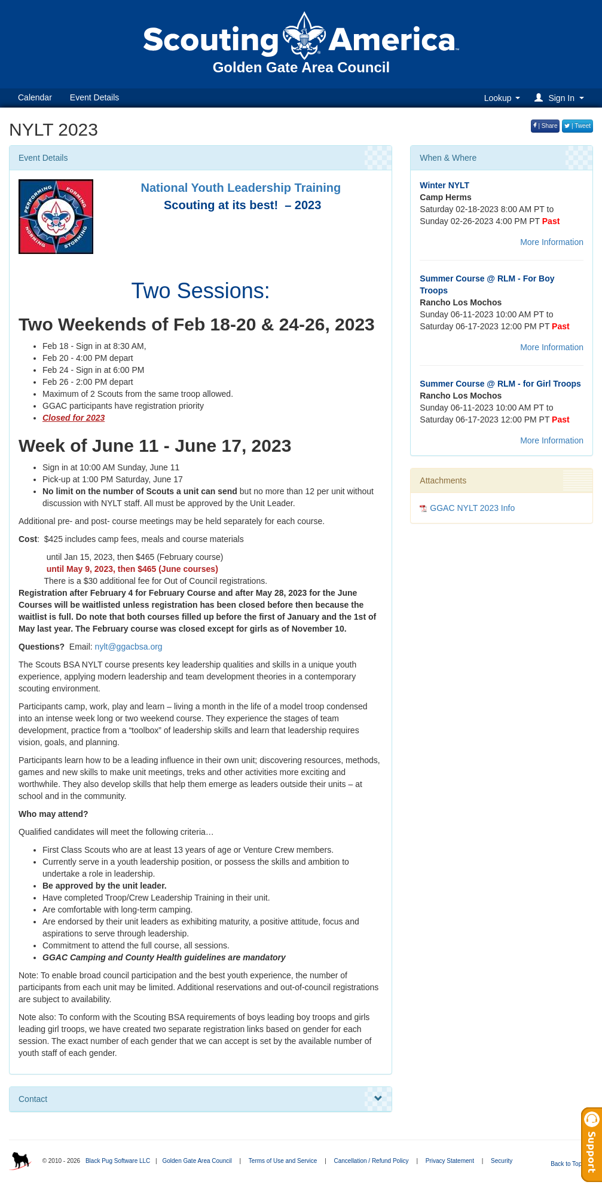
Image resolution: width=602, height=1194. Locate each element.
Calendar (35, 97)
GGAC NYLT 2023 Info (472, 508)
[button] (561, 97)
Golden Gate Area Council (196, 1161)
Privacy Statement (450, 1161)
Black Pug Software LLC (117, 1161)
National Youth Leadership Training (240, 187)
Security (501, 1161)
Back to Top (570, 1164)
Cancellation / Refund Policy (371, 1161)
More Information (551, 242)
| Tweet (577, 126)
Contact (201, 1099)
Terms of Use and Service (283, 1161)
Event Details (94, 97)
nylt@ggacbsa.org (129, 646)
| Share (545, 126)
